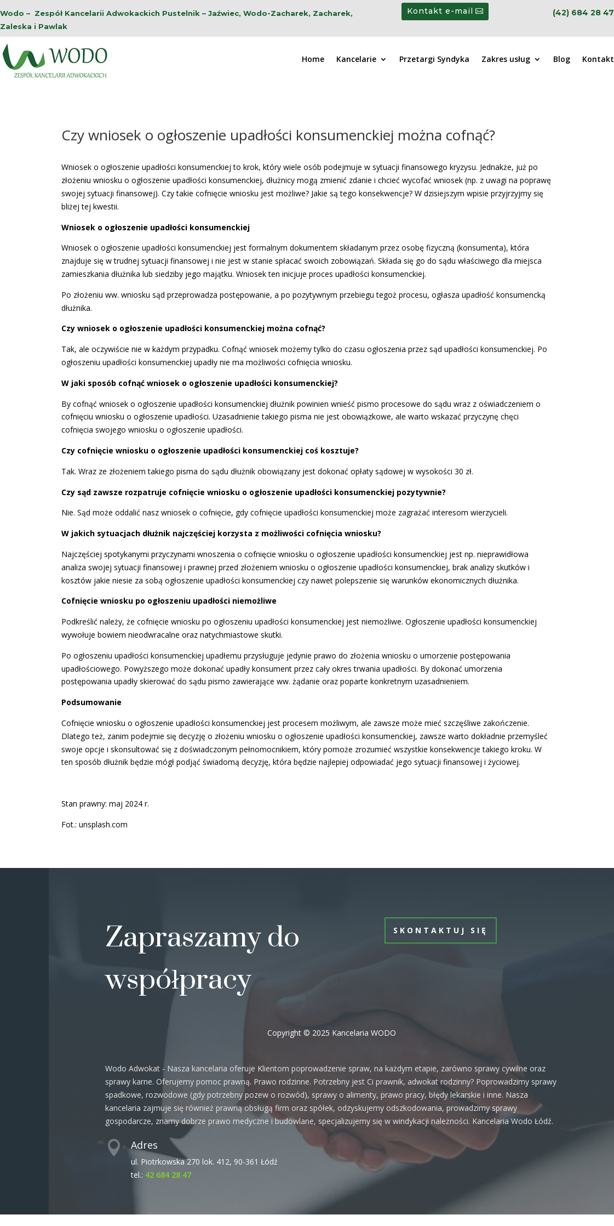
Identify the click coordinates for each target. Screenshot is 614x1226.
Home (313, 59)
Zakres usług (505, 59)
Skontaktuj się (440, 930)
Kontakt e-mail (440, 11)
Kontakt (598, 59)
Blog (561, 59)
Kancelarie (356, 59)
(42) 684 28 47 (583, 13)
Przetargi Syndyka (434, 59)
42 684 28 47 (168, 1175)
